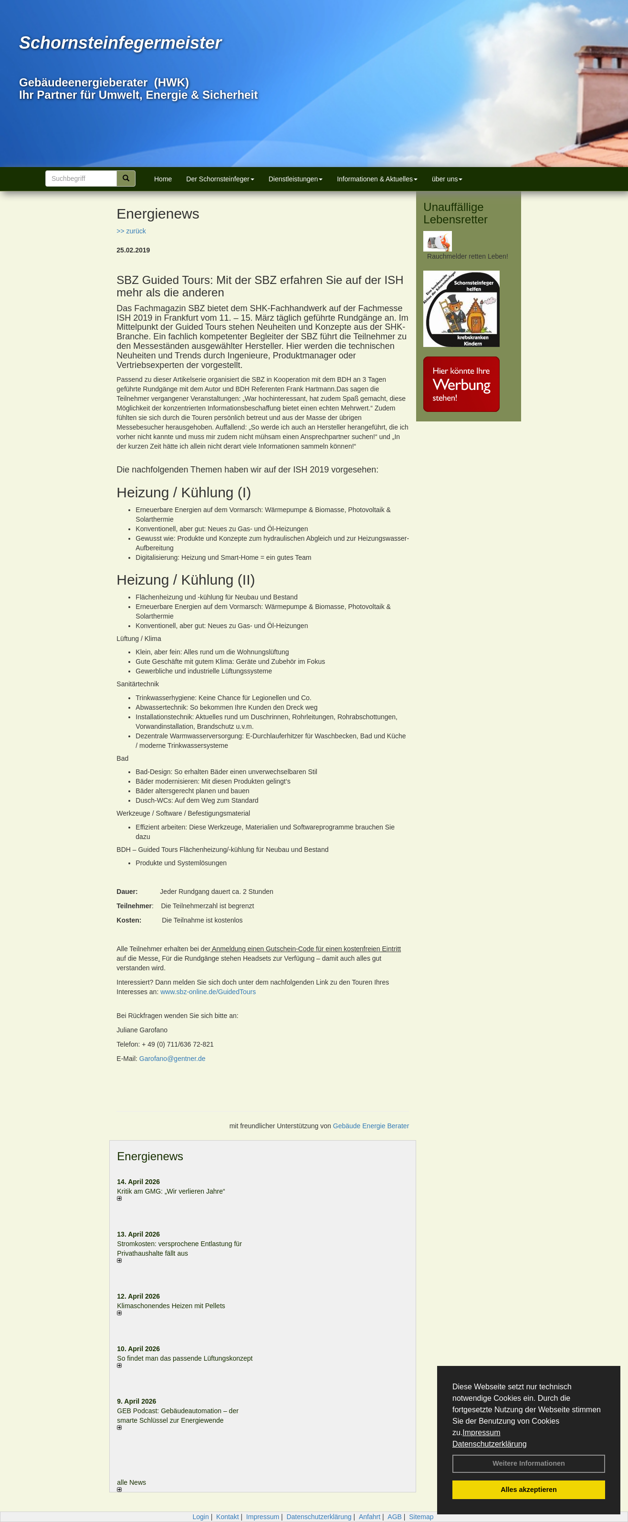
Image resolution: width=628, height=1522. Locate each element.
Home (163, 179)
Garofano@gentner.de (172, 1058)
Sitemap (421, 1517)
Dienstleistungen (296, 179)
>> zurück (131, 231)
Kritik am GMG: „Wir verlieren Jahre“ (171, 1191)
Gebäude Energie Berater (371, 1126)
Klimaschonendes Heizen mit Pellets (171, 1306)
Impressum (481, 1432)
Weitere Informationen (528, 1463)
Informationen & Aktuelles (377, 179)
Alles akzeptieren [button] (529, 1489)
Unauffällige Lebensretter (455, 213)
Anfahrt (369, 1517)
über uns (447, 179)
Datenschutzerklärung (489, 1444)
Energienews (150, 1156)
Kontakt (227, 1517)
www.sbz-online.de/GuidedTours (208, 992)
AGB (394, 1517)
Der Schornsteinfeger (220, 179)
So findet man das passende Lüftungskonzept (184, 1358)
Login (200, 1517)
